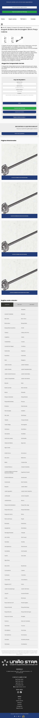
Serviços (23, 19)
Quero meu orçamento (19, 133)
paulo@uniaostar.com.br (19, 686)
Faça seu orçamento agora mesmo (19, 7)
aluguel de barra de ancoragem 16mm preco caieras (28, 27)
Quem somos (12, 19)
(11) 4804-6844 (19, 679)
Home (3, 19)
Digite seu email (19, 85)
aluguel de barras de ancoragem (15, 27)
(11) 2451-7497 (19, 683)
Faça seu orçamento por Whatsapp (19, 11)
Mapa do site (19, 708)
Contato (33, 19)
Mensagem (19, 93)
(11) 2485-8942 (19, 681)
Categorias (9, 27)
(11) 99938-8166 (19, 685)
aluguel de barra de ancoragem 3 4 (21, 27)
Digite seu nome (19, 82)
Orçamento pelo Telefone (19, 111)
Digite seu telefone (19, 89)
